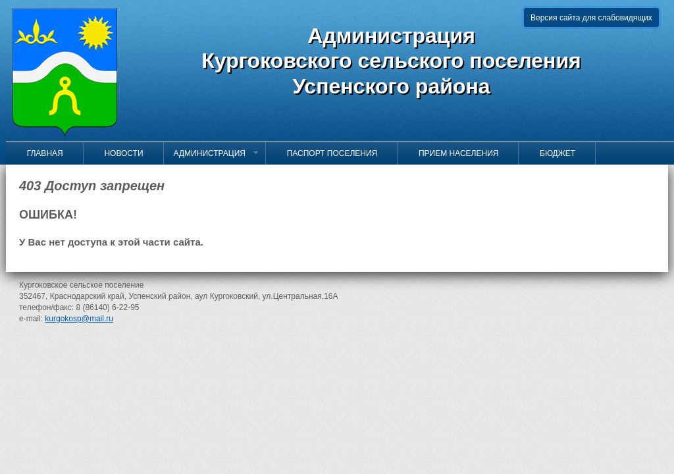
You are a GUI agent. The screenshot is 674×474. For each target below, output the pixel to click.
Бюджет (552, 153)
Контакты (41, 175)
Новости (118, 153)
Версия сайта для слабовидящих (591, 17)
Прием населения (452, 153)
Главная (39, 153)
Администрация (216, 153)
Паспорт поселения (326, 153)
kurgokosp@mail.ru (79, 318)
